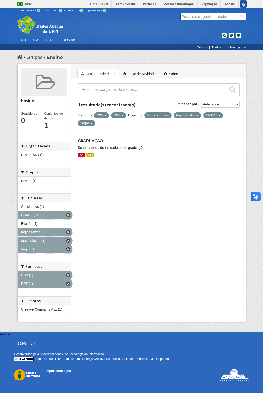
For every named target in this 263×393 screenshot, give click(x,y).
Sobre (171, 74)
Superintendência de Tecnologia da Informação (72, 354)
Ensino (54, 57)
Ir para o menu (52, 10)
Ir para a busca (74, 10)
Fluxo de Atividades (140, 74)
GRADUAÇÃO (90, 140)
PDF (82, 154)
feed (224, 37)
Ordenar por (187, 104)
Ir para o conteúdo (29, 10)
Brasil (30, 4)
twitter (231, 37)
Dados (216, 47)
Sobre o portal (236, 47)
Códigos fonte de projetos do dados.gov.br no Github (238, 37)
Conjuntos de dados (98, 74)
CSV (90, 154)
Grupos (202, 47)
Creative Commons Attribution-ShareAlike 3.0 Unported (131, 359)
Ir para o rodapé (96, 10)
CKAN (54, 376)
